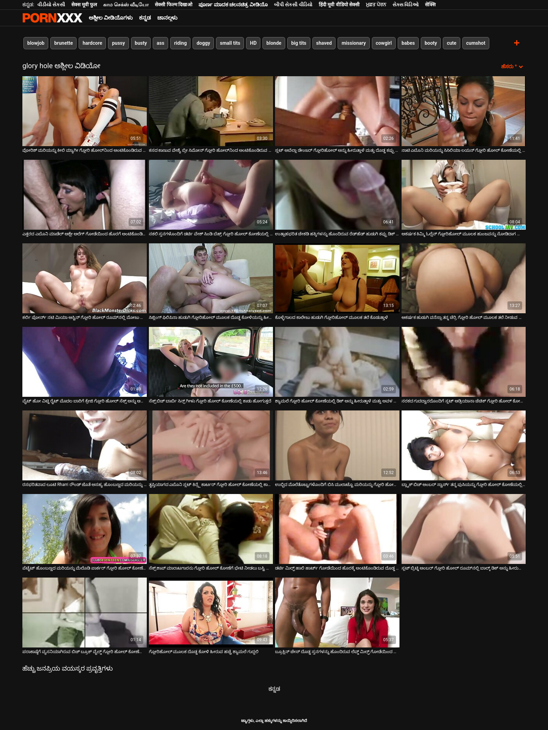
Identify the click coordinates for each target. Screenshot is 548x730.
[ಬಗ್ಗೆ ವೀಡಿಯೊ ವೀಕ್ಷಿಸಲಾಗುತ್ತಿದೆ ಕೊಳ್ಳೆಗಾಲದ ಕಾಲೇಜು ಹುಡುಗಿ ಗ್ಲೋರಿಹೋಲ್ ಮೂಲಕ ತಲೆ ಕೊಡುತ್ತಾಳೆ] (337, 278)
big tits (298, 43)
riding (180, 43)
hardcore (92, 43)
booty (431, 43)
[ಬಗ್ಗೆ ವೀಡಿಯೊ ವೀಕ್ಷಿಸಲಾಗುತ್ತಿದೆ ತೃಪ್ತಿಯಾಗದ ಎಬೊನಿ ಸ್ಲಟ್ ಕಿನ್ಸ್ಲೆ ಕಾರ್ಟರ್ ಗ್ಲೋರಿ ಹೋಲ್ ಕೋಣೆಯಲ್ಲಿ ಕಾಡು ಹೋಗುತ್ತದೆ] (211, 445)
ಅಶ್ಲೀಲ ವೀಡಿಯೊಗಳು (111, 18)
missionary (353, 43)
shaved (324, 43)
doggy (203, 43)
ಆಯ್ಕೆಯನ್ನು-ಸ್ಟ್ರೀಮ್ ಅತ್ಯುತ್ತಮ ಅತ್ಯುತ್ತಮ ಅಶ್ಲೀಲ (52, 18)
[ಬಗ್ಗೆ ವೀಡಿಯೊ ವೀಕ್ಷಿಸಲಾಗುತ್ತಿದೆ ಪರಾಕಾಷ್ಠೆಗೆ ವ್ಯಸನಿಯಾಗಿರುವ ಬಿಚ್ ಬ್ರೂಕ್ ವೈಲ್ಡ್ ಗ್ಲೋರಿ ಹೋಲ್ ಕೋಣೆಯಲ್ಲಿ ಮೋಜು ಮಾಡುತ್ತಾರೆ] (84, 612)
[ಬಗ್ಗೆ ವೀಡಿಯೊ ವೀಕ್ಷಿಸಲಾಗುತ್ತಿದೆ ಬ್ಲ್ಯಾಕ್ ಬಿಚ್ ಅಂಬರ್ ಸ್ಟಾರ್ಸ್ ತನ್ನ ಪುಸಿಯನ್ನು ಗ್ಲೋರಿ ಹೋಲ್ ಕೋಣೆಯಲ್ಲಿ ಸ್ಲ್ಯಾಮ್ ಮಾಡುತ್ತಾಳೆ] (464, 445)
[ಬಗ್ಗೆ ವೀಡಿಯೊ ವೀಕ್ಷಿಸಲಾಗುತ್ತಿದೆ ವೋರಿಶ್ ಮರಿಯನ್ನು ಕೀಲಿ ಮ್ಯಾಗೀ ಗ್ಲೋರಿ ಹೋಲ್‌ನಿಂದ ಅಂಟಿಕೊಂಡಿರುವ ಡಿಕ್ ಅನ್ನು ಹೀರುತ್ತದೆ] (84, 111)
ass (160, 43)
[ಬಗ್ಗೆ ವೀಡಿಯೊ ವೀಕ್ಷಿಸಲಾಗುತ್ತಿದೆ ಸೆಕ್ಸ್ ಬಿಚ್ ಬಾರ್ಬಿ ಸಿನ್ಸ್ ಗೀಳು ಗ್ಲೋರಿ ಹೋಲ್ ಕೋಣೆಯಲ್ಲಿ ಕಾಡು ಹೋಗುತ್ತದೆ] (211, 362)
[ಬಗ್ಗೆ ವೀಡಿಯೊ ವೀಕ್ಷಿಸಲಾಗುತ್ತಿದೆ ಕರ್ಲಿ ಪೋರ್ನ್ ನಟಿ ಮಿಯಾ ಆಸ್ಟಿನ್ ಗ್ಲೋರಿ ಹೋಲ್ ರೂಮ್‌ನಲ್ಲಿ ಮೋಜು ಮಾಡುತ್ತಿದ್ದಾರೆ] (84, 278)
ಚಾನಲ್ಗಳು (167, 18)
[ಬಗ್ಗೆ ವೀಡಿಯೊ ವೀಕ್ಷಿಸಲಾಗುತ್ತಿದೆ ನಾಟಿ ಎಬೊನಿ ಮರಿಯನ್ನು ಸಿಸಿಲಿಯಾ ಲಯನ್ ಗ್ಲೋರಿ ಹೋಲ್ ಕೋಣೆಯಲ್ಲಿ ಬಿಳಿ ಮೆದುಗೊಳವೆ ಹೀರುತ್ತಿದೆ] (464, 111)
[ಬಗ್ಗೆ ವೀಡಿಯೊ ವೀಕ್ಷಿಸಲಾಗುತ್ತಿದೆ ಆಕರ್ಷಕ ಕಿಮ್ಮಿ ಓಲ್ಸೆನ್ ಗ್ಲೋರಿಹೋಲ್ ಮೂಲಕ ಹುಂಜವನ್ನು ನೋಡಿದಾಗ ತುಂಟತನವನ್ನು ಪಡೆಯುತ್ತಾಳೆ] (464, 195)
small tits (230, 43)
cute (451, 43)
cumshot (475, 43)
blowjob (35, 43)
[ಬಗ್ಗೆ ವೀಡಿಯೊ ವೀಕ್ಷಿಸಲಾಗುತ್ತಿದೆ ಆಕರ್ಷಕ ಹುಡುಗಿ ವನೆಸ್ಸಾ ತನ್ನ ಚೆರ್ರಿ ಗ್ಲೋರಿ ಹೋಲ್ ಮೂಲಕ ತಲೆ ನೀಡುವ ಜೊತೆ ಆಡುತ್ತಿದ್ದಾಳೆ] (464, 278)
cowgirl (384, 43)
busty (141, 43)
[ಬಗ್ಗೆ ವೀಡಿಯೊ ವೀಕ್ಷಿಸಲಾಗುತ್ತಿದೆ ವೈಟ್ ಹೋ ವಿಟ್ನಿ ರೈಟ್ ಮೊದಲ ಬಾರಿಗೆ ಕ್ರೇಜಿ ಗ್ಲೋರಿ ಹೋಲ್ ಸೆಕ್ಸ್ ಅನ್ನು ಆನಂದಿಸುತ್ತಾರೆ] (84, 362)
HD (253, 43)
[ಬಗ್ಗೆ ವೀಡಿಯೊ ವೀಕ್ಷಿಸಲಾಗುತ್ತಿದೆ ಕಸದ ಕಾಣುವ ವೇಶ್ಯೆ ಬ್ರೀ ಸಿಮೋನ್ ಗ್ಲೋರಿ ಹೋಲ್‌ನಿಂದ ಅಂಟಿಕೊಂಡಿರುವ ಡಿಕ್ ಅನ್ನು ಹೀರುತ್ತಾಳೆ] (211, 111)
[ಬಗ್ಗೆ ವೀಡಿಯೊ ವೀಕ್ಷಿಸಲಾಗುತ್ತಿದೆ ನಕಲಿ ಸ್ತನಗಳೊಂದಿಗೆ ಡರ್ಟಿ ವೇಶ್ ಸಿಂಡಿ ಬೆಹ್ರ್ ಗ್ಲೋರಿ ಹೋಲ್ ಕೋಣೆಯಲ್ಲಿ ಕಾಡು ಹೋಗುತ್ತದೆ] (211, 195)
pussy (118, 43)
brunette (63, 43)
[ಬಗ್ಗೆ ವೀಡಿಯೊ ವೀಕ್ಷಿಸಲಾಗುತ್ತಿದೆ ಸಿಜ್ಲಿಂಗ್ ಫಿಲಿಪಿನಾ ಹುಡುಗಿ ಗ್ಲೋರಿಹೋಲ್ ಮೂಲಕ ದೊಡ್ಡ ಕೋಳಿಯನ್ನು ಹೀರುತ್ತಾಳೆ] (211, 278)
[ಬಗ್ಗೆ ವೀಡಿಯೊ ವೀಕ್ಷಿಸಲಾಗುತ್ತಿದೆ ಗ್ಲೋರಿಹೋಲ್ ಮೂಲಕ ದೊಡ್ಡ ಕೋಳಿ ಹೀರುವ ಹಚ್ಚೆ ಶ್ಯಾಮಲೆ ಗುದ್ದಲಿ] (211, 612)
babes (408, 43)
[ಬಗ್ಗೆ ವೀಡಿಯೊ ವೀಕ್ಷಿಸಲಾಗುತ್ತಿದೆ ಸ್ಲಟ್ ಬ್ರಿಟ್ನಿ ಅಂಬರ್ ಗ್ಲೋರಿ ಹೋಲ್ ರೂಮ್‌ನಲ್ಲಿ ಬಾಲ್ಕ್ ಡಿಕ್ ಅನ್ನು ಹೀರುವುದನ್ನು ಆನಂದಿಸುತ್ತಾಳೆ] (464, 529)
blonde (273, 43)
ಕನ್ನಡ (145, 18)
